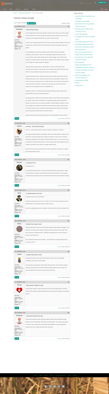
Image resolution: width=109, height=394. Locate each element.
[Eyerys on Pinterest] (54, 388)
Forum (51, 375)
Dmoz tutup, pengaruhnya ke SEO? (84, 52)
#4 (68, 190)
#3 (68, 159)
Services (18, 9)
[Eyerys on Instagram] (50, 388)
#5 (68, 220)
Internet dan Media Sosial (24, 12)
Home (4, 9)
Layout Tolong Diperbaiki (81, 34)
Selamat (77, 82)
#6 (68, 251)
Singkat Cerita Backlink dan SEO (83, 64)
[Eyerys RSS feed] (63, 388)
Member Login (102, 2)
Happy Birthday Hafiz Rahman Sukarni (84, 67)
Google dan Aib (79, 85)
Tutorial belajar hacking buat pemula (84, 41)
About (11, 9)
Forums (15, 12)
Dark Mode (54, 381)
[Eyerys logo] (6, 3)
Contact (33, 9)
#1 (68, 26)
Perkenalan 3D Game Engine (82, 21)
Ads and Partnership (60, 375)
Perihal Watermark (79, 62)
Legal (69, 375)
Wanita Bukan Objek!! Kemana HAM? (84, 44)
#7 (68, 282)
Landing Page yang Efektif (81, 80)
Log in (15, 22)
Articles (26, 9)
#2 (68, 123)
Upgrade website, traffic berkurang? (84, 54)
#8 (68, 312)
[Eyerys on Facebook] (46, 388)
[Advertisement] (42, 356)
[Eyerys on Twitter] (59, 388)
